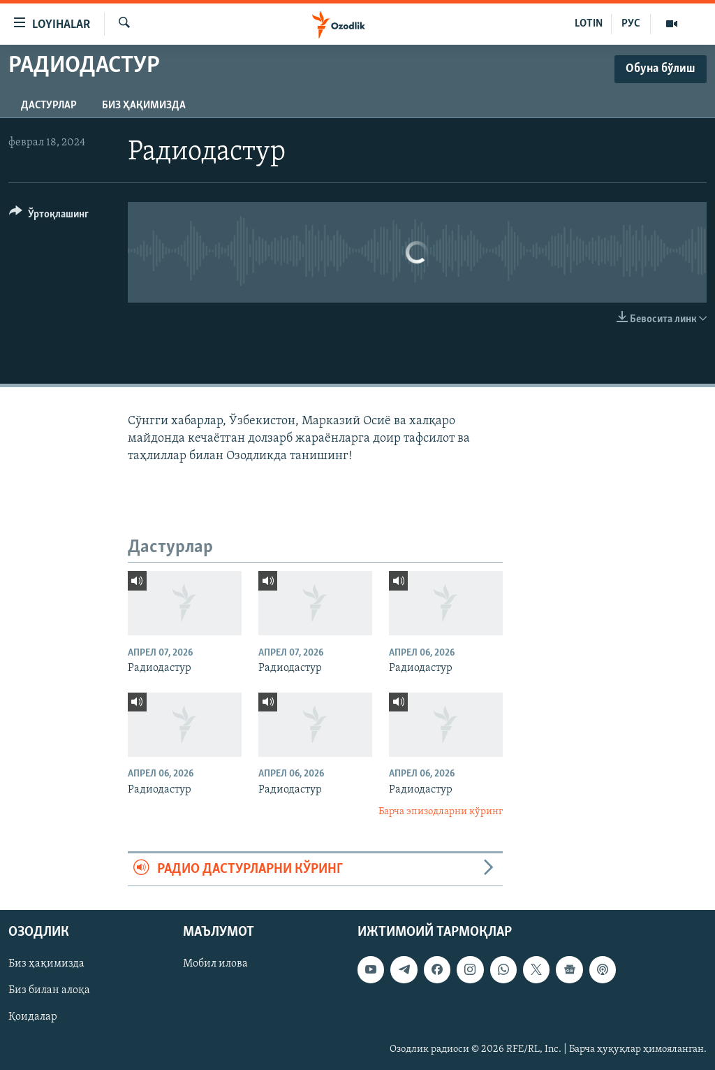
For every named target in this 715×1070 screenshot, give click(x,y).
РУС (630, 23)
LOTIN (589, 23)
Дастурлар (49, 105)
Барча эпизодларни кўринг (440, 812)
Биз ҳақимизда (144, 105)
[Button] (49, 216)
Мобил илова (215, 963)
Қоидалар (32, 1016)
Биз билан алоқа (49, 990)
